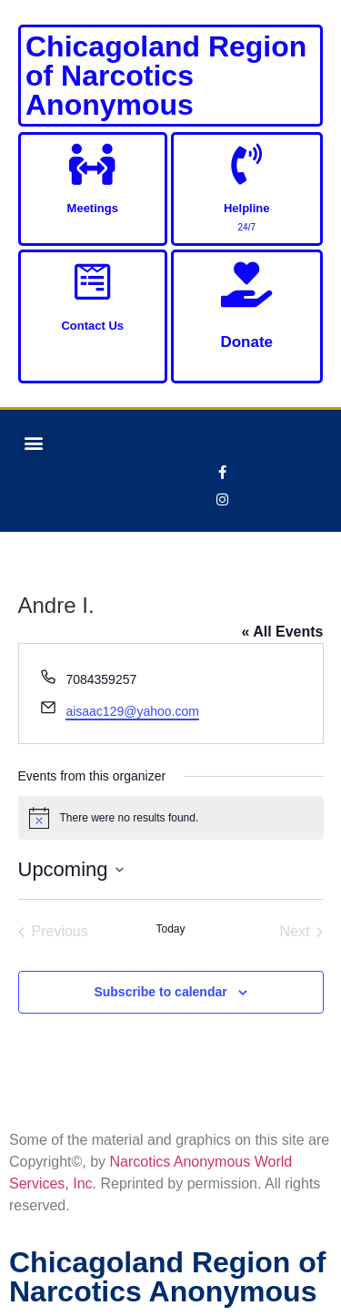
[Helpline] (246, 164)
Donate (246, 342)
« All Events (282, 631)
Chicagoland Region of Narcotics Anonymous (165, 75)
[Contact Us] (92, 281)
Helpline (247, 208)
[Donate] (246, 284)
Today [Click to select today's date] (170, 929)
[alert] (171, 818)
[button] (33, 443)
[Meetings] (92, 164)
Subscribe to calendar (160, 991)
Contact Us (92, 325)
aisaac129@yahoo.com (132, 711)
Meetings (92, 208)
